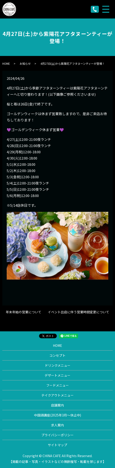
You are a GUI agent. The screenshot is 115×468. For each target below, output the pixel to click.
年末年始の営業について (23, 312)
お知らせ (25, 63)
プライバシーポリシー (57, 435)
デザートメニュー (57, 375)
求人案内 (57, 425)
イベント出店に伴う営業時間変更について (78, 312)
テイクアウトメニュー (57, 395)
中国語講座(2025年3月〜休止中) (57, 415)
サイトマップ (57, 445)
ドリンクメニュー (57, 365)
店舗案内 (57, 405)
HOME (6, 63)
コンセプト (57, 355)
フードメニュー (57, 385)
